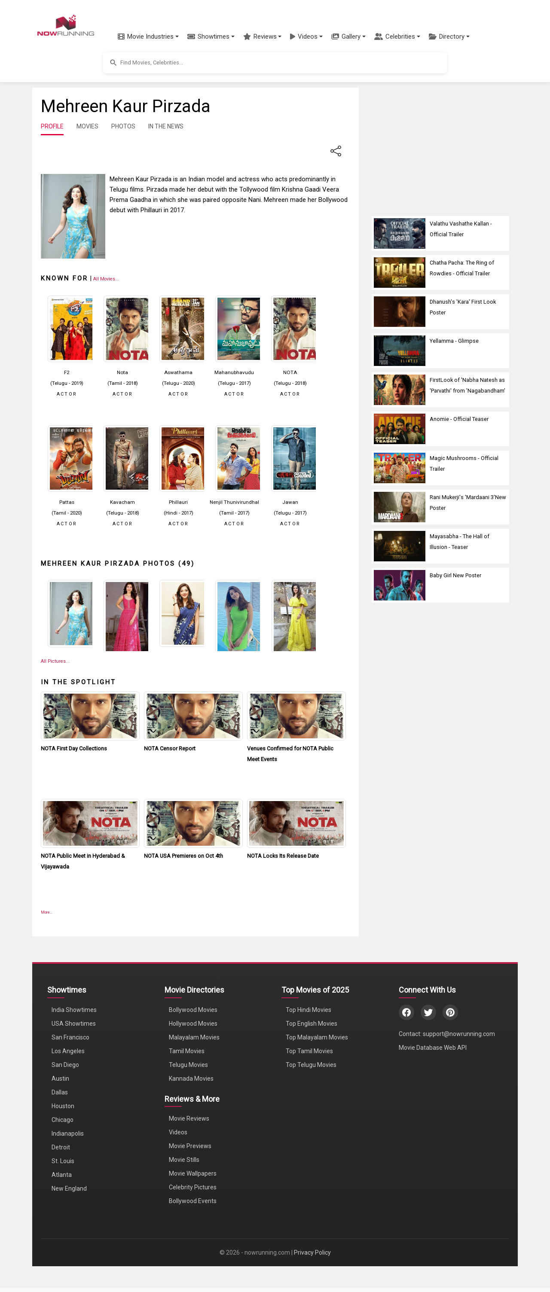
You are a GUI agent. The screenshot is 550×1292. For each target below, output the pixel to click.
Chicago (62, 1119)
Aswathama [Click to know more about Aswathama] (178, 372)
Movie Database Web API (433, 1047)
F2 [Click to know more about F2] (66, 372)
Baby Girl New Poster (455, 575)
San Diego (65, 1064)
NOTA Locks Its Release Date (283, 856)
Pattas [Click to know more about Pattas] (66, 502)
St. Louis (63, 1161)
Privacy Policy (312, 1252)
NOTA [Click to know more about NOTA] (290, 372)
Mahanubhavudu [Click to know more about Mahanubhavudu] (234, 372)
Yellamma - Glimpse (454, 341)
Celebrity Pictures (193, 1187)
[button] (148, 36)
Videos (178, 1132)
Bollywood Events (193, 1201)
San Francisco (70, 1037)
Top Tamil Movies (309, 1051)
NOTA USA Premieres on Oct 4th (183, 856)
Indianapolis (68, 1133)
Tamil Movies (187, 1051)
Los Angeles (68, 1051)
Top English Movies (311, 1023)
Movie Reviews (189, 1118)
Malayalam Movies (194, 1037)
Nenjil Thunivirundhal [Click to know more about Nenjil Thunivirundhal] (234, 502)
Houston (63, 1106)
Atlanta (62, 1174)
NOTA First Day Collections (74, 748)
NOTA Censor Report (170, 748)
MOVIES (87, 126)
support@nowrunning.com (459, 1033)
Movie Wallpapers (193, 1173)
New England (69, 1188)
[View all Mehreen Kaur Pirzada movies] (106, 278)
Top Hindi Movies (308, 1009)
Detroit (61, 1147)
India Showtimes (74, 1009)
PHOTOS (123, 126)
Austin (60, 1078)
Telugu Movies (188, 1064)
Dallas (60, 1092)
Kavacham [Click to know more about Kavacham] (122, 502)
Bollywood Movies (193, 1009)
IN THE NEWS (165, 126)
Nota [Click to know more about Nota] (122, 372)
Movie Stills (184, 1159)
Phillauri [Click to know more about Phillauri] (178, 502)
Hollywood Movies (193, 1023)
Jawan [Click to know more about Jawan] (290, 502)
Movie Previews (190, 1146)
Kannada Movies (191, 1078)
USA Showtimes (74, 1023)
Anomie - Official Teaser (459, 419)
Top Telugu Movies (311, 1064)
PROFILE (52, 126)
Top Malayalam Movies (317, 1037)
